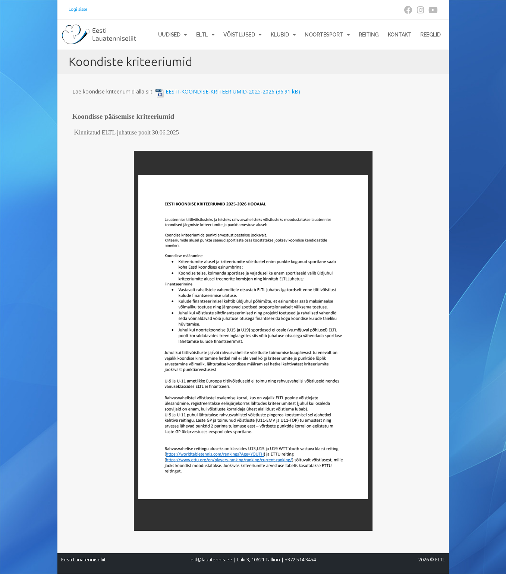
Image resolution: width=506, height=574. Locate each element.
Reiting (369, 35)
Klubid (283, 34)
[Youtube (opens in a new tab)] (432, 10)
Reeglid (430, 35)
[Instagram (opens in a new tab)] (420, 10)
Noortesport (327, 34)
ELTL (205, 34)
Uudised (172, 34)
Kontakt (400, 35)
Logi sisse (78, 9)
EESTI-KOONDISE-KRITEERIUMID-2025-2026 (220, 92)
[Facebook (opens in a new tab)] (408, 10)
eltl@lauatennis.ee (211, 559)
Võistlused (242, 34)
